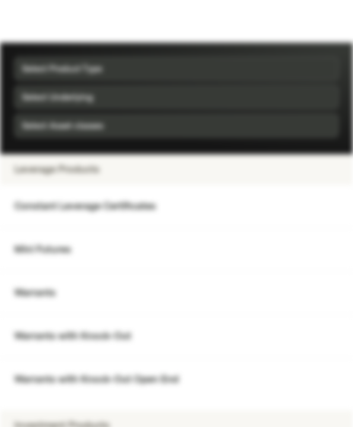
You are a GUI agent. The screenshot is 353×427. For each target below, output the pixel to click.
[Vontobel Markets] (46, 21)
